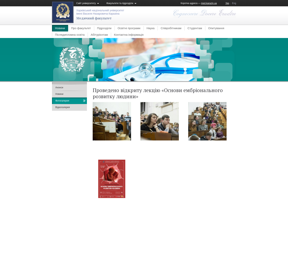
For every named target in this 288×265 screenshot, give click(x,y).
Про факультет (81, 28)
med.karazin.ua (209, 3)
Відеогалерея (62, 107)
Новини (60, 28)
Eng (234, 3)
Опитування (216, 28)
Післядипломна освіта (70, 34)
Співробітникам (171, 28)
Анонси (59, 87)
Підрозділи (104, 28)
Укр (227, 3)
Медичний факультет (93, 18)
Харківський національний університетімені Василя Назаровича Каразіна (100, 12)
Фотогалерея (62, 100)
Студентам (194, 28)
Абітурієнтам (99, 34)
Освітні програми (129, 28)
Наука (151, 28)
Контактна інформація (129, 34)
